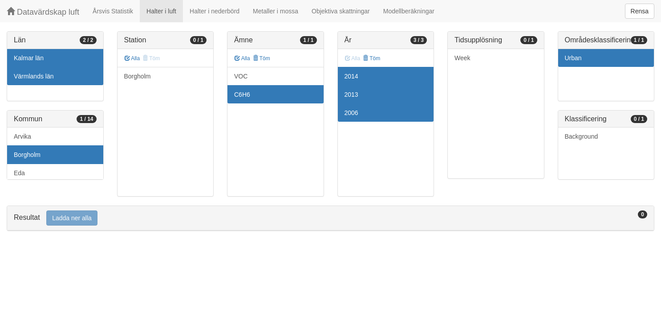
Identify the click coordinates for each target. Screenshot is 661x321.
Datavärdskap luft (43, 11)
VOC (240, 76)
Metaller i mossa (275, 11)
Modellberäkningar (408, 11)
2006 (351, 112)
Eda (19, 173)
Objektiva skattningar (341, 11)
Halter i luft (161, 11)
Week (462, 58)
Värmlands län (34, 76)
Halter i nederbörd (214, 11)
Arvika (22, 136)
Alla (132, 58)
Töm (261, 58)
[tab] (330, 218)
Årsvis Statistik (113, 11)
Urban (573, 58)
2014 (351, 76)
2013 (351, 94)
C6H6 (242, 94)
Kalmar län (29, 58)
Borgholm (27, 154)
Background (581, 136)
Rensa (640, 11)
